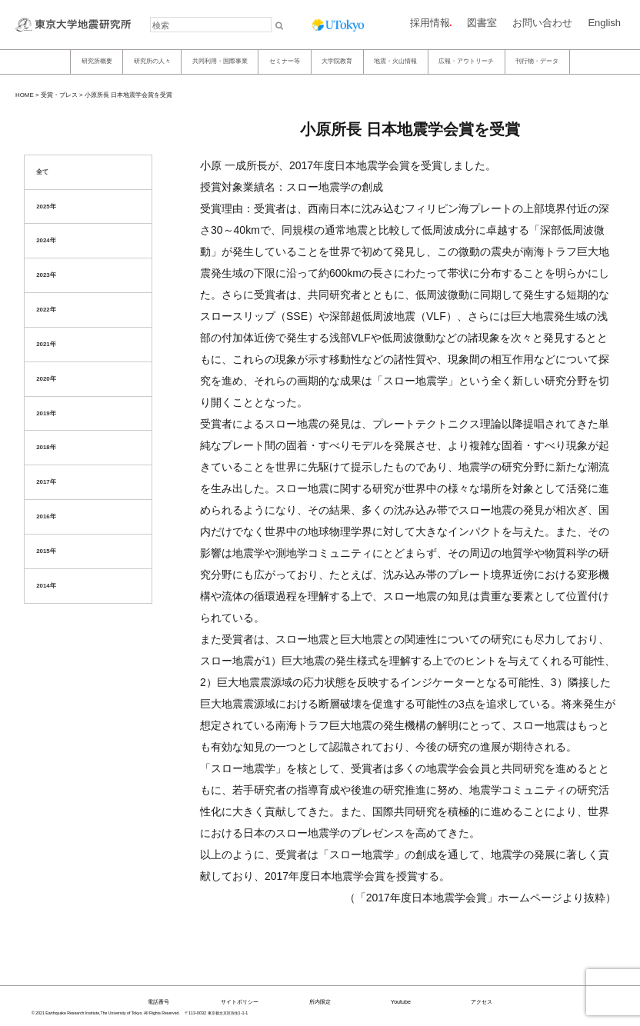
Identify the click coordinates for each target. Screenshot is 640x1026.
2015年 (46, 551)
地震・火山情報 (395, 61)
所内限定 (320, 1002)
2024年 (46, 240)
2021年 (46, 344)
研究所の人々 (152, 61)
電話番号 (158, 1002)
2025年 (46, 206)
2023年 (46, 274)
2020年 (46, 378)
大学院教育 (337, 61)
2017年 (46, 481)
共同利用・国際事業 (220, 61)
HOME (24, 95)
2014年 (46, 585)
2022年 (46, 309)
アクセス (481, 1002)
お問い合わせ (542, 22)
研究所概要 (97, 61)
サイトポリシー (239, 1002)
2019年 (46, 413)
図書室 (482, 22)
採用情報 (430, 22)
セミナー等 (284, 61)
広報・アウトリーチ (466, 61)
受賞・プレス (59, 95)
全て (42, 171)
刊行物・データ (536, 61)
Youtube (401, 1002)
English (604, 22)
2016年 (46, 516)
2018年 (46, 447)
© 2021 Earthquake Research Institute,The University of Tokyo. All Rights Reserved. (106, 1013)
